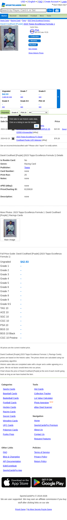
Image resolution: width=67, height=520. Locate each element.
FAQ (5, 452)
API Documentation (12, 461)
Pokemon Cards (10, 430)
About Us (38, 429)
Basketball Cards (11, 398)
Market (4, 16)
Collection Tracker (42, 393)
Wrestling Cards (10, 421)
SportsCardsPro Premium (46, 425)
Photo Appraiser (41, 402)
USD (23, 1)
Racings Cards (16, 20)
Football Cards (9, 402)
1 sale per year (7, 97)
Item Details (33, 49)
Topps (27, 167)
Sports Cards (4, 20)
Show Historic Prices (36, 53)
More (42, 16)
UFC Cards (8, 425)
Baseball (13, 16)
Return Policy (40, 461)
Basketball (23, 16)
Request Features (42, 439)
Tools (49, 16)
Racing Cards (9, 411)
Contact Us (39, 434)
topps (24, 20)
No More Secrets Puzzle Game (39, 509)
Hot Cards (39, 389)
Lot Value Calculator (43, 398)
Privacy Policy (40, 457)
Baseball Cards (10, 393)
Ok (36, 126)
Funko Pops (8, 434)
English (31, 1)
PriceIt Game (20, 509)
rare (21, 97)
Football (34, 16)
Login (64, 1)
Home (37, 420)
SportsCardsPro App (12, 470)
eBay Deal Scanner (43, 407)
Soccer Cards (9, 416)
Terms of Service (42, 452)
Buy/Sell (32, 45)
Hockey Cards (9, 407)
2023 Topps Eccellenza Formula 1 (39, 20)
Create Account (51, 1)
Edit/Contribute (10, 466)
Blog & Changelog (11, 457)
